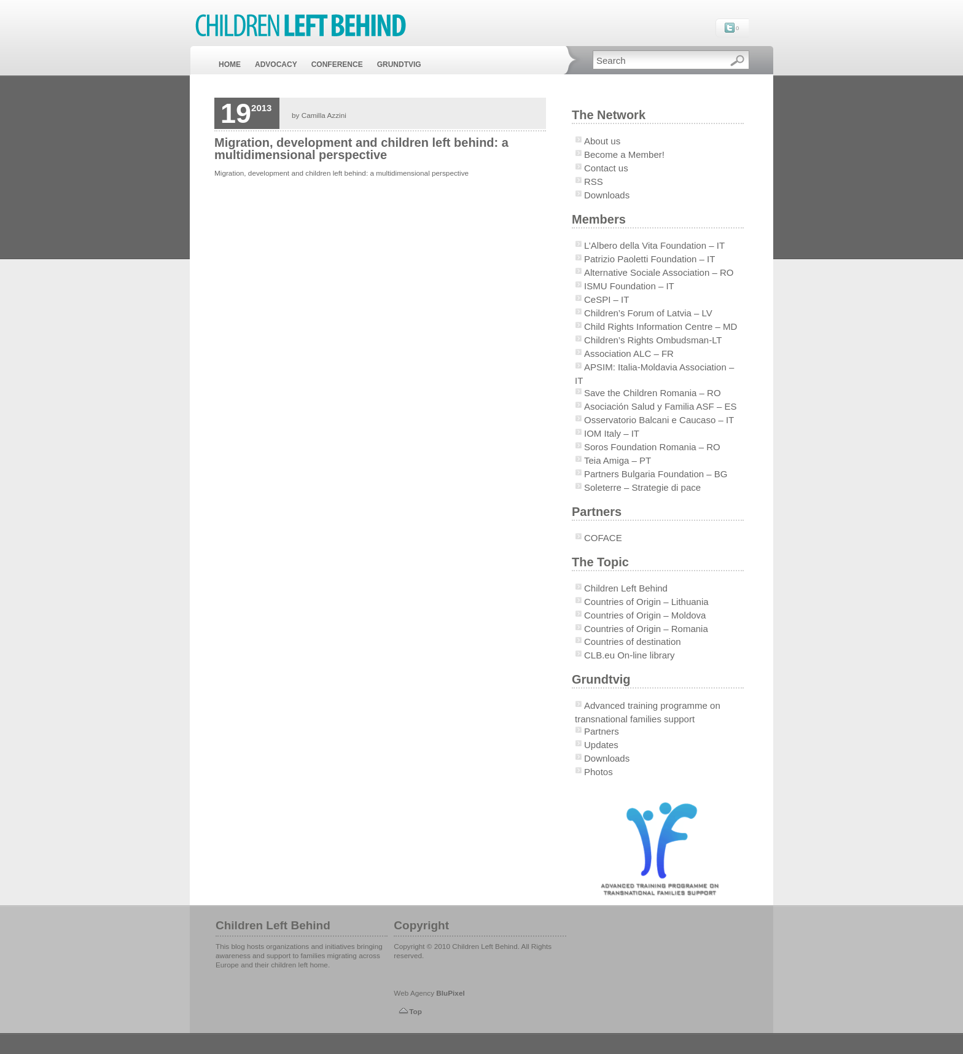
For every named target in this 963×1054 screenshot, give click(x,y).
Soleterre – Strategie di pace (642, 487)
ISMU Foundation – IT (629, 286)
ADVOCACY (276, 64)
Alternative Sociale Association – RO (658, 272)
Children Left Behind (626, 588)
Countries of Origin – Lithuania (646, 601)
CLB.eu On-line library (629, 655)
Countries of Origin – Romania (646, 628)
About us (602, 141)
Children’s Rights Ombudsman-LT (653, 340)
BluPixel (450, 993)
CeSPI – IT (606, 299)
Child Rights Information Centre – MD (660, 326)
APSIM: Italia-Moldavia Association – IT (654, 374)
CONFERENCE (337, 64)
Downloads (607, 195)
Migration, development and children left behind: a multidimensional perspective (361, 149)
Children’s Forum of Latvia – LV (648, 313)
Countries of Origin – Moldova (645, 615)
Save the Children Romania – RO (652, 393)
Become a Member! (624, 154)
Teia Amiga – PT (617, 460)
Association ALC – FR (629, 353)
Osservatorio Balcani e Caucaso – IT (659, 420)
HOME (230, 64)
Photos (598, 772)
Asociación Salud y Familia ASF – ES (660, 406)
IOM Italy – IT (611, 433)
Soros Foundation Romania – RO (652, 447)
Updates (601, 745)
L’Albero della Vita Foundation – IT (654, 245)
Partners (601, 731)
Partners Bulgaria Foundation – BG (655, 474)
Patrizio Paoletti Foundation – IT (649, 259)
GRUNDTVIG (399, 64)
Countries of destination (632, 641)
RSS (593, 181)
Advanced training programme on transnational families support (647, 712)
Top (415, 1011)
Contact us (606, 168)
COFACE (603, 538)
